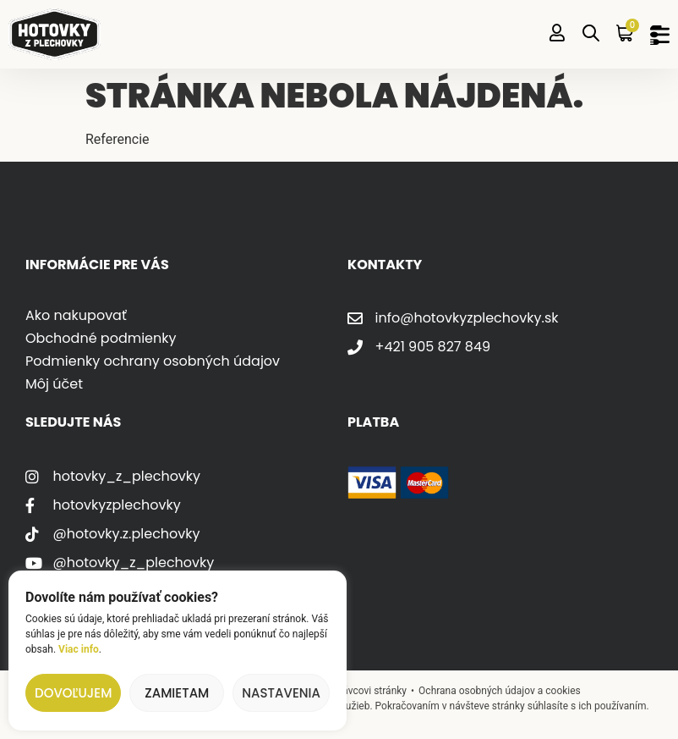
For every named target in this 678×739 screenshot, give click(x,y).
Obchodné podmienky (101, 338)
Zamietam (177, 693)
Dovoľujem (73, 693)
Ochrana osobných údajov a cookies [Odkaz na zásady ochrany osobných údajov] (499, 691)
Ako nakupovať (76, 315)
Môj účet (54, 384)
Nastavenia (281, 693)
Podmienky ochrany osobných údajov (152, 361)
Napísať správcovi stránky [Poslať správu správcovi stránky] (349, 691)
